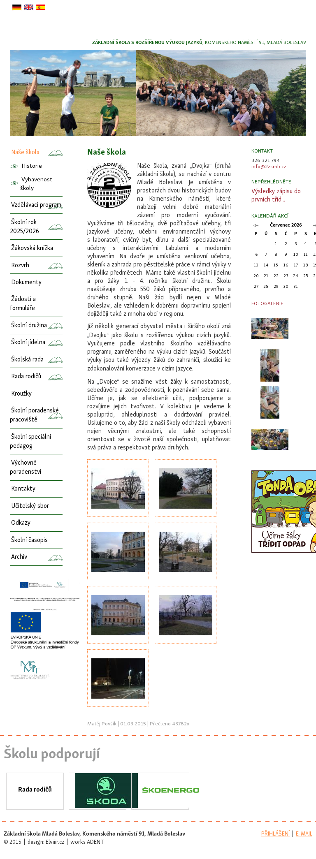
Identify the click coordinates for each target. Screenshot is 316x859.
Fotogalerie (267, 303)
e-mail (304, 834)
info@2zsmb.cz (268, 166)
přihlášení (275, 834)
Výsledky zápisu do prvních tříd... (276, 196)
